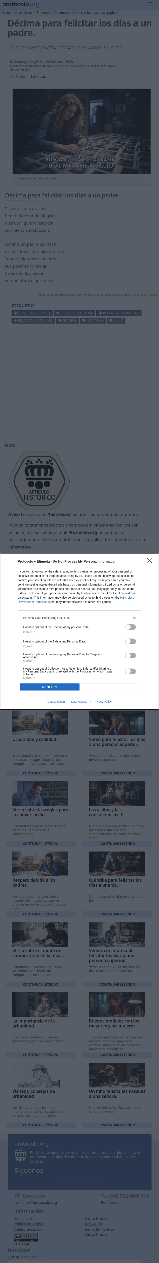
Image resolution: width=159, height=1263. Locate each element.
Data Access (79, 701)
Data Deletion (56, 701)
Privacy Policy (103, 701)
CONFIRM (49, 686)
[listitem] (79, 618)
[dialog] (79, 632)
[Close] (151, 562)
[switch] (130, 627)
